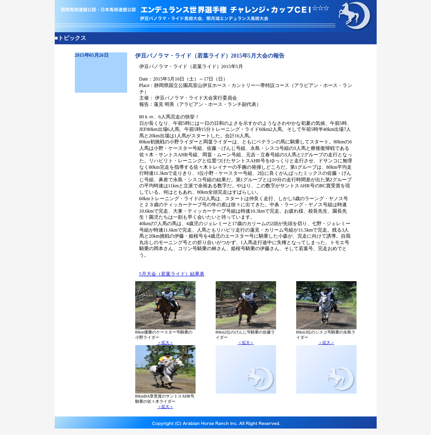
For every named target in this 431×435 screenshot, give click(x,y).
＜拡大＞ (165, 342)
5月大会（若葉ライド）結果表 (171, 274)
